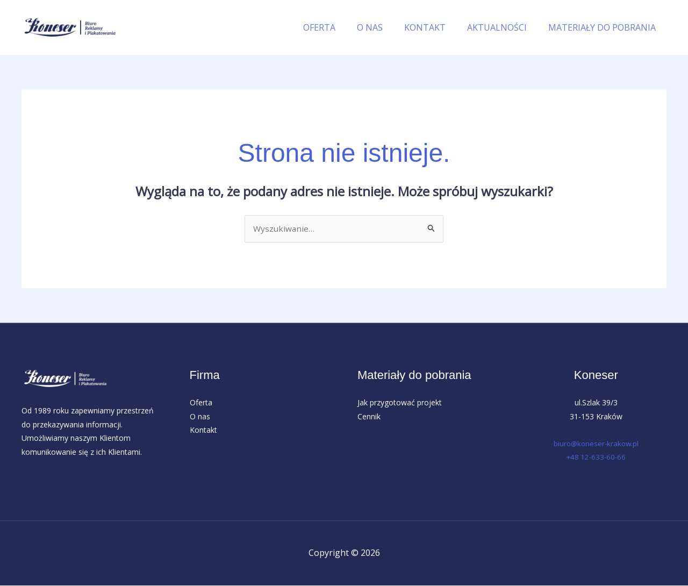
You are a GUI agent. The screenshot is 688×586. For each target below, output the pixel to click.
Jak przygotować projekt (399, 403)
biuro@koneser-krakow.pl (596, 444)
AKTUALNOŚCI (503, 27)
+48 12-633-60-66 (596, 458)
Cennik (369, 417)
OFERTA (338, 27)
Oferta (201, 403)
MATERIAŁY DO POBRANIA (604, 27)
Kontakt (203, 430)
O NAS (385, 27)
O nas (200, 417)
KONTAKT (435, 27)
